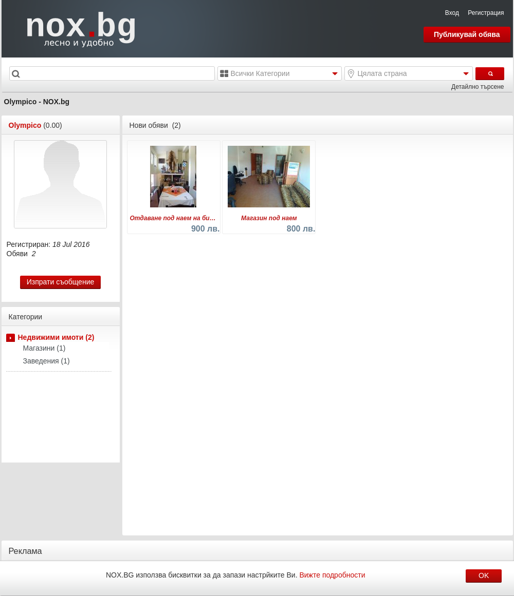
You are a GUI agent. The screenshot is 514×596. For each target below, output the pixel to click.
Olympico (25, 125)
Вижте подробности (332, 575)
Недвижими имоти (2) (56, 337)
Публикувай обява (467, 34)
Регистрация (486, 12)
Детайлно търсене (477, 86)
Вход (452, 12)
